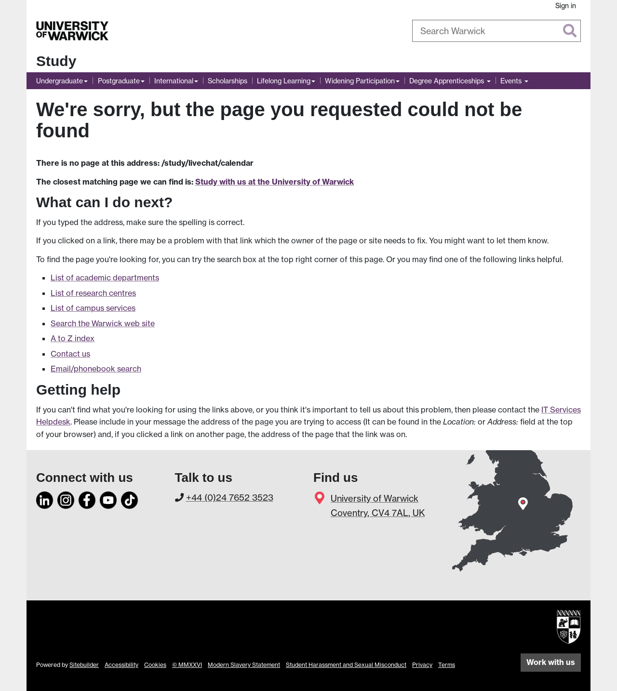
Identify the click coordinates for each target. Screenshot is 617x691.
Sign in (565, 5)
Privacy (422, 664)
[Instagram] (66, 498)
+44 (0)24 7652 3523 (229, 497)
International (173, 81)
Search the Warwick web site (103, 323)
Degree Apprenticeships (447, 81)
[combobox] (496, 31)
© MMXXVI (187, 664)
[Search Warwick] (496, 31)
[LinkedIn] (45, 498)
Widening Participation (360, 81)
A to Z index (72, 338)
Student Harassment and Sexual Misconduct (346, 664)
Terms (446, 664)
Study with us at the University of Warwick (274, 181)
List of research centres (93, 293)
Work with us (550, 662)
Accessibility (121, 664)
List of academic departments (105, 277)
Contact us (70, 354)
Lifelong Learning (283, 81)
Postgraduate (119, 81)
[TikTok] (129, 498)
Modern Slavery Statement (244, 664)
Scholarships (227, 81)
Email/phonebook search (96, 368)
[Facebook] (87, 498)
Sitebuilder (84, 664)
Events (511, 81)
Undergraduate (59, 81)
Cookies (155, 664)
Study (56, 61)
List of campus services (93, 308)
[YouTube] (108, 498)
